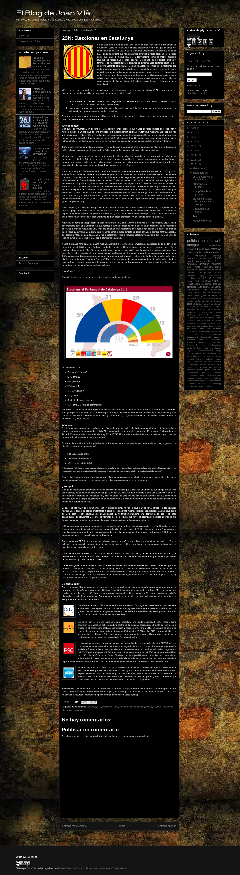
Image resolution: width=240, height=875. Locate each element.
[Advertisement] (35, 231)
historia (191, 249)
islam (205, 353)
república (191, 278)
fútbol (196, 295)
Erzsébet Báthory (208, 312)
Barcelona (191, 310)
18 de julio (212, 304)
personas (191, 370)
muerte (218, 359)
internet (198, 353)
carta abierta (203, 287)
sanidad (199, 378)
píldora (218, 267)
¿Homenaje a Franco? (200, 185)
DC (146, 135)
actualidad (214, 245)
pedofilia (217, 367)
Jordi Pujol (206, 281)
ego (199, 292)
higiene (218, 348)
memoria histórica (195, 359)
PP (161, 235)
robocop (190, 378)
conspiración (192, 331)
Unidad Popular (206, 323)
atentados (191, 287)
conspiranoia (204, 331)
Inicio (122, 826)
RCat (89, 135)
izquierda (212, 353)
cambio (217, 270)
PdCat (190, 284)
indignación (205, 272)
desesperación (193, 337)
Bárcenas (201, 310)
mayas (218, 356)
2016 (194, 146)
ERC (105, 129)
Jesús (203, 315)
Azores (218, 307)
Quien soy (24, 35)
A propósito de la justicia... (202, 193)
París (218, 281)
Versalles (217, 323)
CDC (166, 171)
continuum (191, 334)
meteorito (209, 359)
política (148, 706)
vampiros (208, 384)
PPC (70, 386)
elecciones (107, 706)
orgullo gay (205, 364)
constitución (216, 331)
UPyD (171, 574)
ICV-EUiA (72, 391)
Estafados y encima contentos (41, 90)
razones (210, 375)
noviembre (199, 172)
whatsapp (217, 384)
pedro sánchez (202, 301)
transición (199, 381)
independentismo (128, 706)
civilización (216, 329)
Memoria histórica (202, 220)
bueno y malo (215, 326)
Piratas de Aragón (213, 318)
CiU (123, 101)
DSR (219, 310)
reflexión (216, 249)
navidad (218, 362)
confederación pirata (197, 290)
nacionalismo (215, 275)
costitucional (201, 334)
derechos (204, 264)
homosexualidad (206, 351)
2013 (194, 159)
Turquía (190, 323)
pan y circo (201, 367)
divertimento (206, 337)
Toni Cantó (216, 321)
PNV (202, 318)
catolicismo (191, 329)
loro (203, 356)
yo (194, 304)
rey (198, 278)
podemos (216, 264)
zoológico (208, 386)
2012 (194, 164)
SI (95, 135)
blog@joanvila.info (196, 93)
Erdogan (196, 312)
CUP (70, 405)
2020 (194, 132)
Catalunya (91, 706)
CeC (209, 310)
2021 (194, 128)
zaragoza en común (195, 386)
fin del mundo (203, 345)
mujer (189, 362)
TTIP (209, 321)
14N (195, 216)
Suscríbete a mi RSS (199, 61)
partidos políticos (205, 261)
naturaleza (211, 298)
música (208, 362)
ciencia (201, 329)
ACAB (199, 307)
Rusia (203, 321)
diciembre (198, 168)
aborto (199, 326)
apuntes (191, 261)
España (190, 281)
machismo (210, 356)
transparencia (209, 381)
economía (191, 272)
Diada (211, 270)
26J (188, 307)
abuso (205, 326)
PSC (70, 381)
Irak (198, 315)
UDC (173, 171)
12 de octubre (202, 304)
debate (210, 334)
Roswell (197, 321)
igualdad (190, 353)
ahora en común (202, 284)
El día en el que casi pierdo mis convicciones (40, 151)
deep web (217, 334)
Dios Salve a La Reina (201, 210)
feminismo (216, 292)
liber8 (189, 356)
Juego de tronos (214, 315)
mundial (198, 362)
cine (208, 329)
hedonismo (208, 348)
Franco (197, 267)
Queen (190, 321)
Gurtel (197, 281)
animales (217, 284)
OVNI (196, 318)
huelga (218, 351)
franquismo (216, 345)
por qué (217, 370)
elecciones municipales (210, 340)
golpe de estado (209, 295)
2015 (194, 150)
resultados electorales (197, 270)
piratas (200, 370)
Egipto (189, 312)
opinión (140, 706)
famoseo (190, 345)
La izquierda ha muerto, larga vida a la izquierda (40, 183)
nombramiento (193, 364)
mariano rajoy (195, 275)
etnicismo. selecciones (210, 342)
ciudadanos (216, 287)
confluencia (216, 290)
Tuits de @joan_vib (29, 263)
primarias (206, 373)
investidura (207, 267)
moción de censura (196, 298)
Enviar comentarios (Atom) (126, 836)
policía (207, 370)
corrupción (192, 292)
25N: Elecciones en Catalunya (203, 178)
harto (199, 348)
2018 (194, 137)
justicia (218, 272)
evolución (206, 292)
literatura (196, 356)
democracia (194, 252)
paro (210, 367)
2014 (194, 155)
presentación (192, 373)
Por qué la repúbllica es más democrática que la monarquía (41, 61)
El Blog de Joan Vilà (53, 13)
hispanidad (191, 351)
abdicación (191, 326)
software (217, 378)
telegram (190, 381)
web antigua (79, 710)
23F (209, 278)
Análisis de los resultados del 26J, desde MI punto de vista (40, 121)
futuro (189, 295)
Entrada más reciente (74, 826)
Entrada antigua (167, 826)
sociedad (208, 378)
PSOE (85, 652)
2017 (194, 141)
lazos (219, 353)
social (189, 304)
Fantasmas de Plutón (30, 41)
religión (218, 375)
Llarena (190, 318)
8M (193, 307)
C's (69, 395)
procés (202, 375)
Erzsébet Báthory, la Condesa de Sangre (202, 201)
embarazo (191, 342)
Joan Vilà (31, 868)
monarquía (205, 258)
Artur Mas (209, 307)
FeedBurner (196, 85)
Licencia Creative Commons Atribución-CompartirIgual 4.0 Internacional (92, 868)
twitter (200, 384)
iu (220, 295)
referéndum (216, 301)
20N (220, 304)
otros (213, 364)
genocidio (191, 348)
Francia (193, 315)
